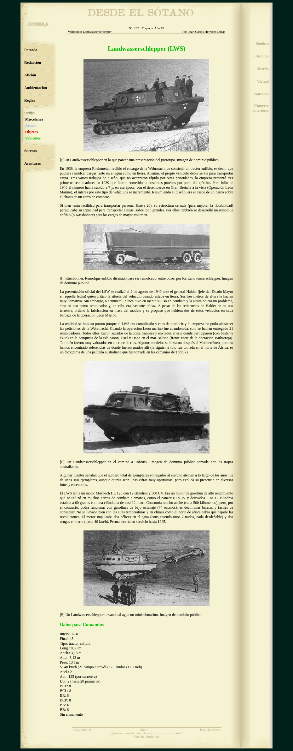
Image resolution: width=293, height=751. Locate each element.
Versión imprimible (147, 736)
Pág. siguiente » (210, 729)
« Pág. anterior (81, 729)
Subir (143, 729)
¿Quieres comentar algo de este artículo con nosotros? (146, 733)
